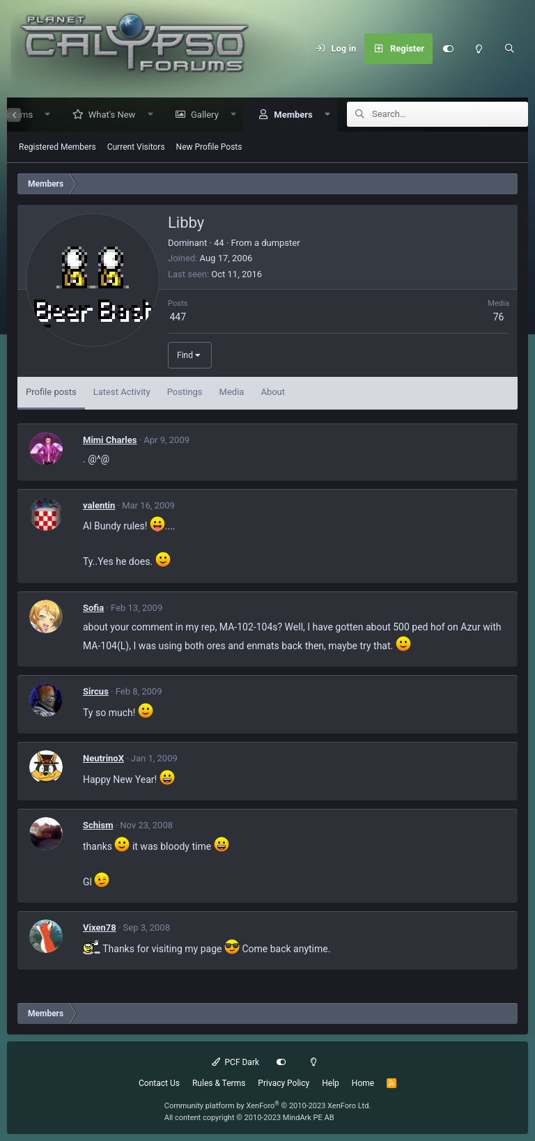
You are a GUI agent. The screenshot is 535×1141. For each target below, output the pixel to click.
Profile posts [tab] (51, 392)
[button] (43, 115)
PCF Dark (235, 1062)
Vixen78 (99, 928)
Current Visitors (136, 148)
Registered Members (57, 148)
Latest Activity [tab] (121, 392)
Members (288, 115)
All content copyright (249, 1117)
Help (330, 1083)
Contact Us (159, 1083)
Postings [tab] (185, 392)
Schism (98, 826)
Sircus (96, 692)
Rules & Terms (218, 1083)
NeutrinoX (103, 759)
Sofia (93, 608)
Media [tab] (232, 392)
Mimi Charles (110, 440)
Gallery (200, 115)
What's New (107, 115)
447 (177, 317)
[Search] (509, 48)
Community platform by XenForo (267, 1105)
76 (498, 317)
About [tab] (273, 392)
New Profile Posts (209, 148)
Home (363, 1083)
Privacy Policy (283, 1083)
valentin (99, 506)
